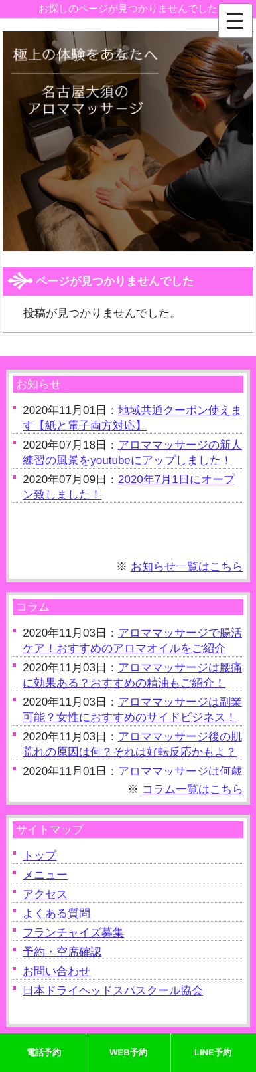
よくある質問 (56, 913)
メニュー (45, 875)
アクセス (45, 894)
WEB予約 (128, 1052)
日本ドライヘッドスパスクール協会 (113, 990)
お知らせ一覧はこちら (187, 566)
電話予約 (44, 1052)
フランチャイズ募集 (73, 932)
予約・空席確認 (62, 952)
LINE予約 (212, 1052)
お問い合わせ (56, 971)
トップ (39, 855)
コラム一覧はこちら (192, 789)
